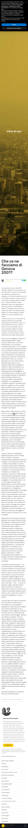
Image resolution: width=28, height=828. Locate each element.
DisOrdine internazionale (7, 775)
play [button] (2, 825)
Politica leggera (5, 815)
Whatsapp (25, 280)
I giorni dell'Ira (5, 781)
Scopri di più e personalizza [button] (14, 28)
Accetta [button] (14, 24)
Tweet (23, 280)
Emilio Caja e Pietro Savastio (14, 279)
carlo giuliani (8, 699)
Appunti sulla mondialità (7, 760)
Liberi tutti (4, 804)
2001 (2, 699)
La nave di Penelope (6, 798)
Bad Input (3, 763)
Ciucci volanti (4, 769)
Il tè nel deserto (5, 789)
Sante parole (4, 818)
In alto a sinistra (5, 792)
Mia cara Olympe (5, 807)
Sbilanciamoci (4, 821)
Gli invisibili (4, 778)
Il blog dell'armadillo (6, 783)
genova (19, 699)
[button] (26, 2)
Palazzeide (4, 809)
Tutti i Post (8, 745)
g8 (16, 699)
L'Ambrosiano (4, 795)
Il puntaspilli (4, 786)
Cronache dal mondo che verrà (9, 772)
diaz (14, 699)
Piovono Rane (4, 812)
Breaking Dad (4, 766)
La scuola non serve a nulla (8, 801)
